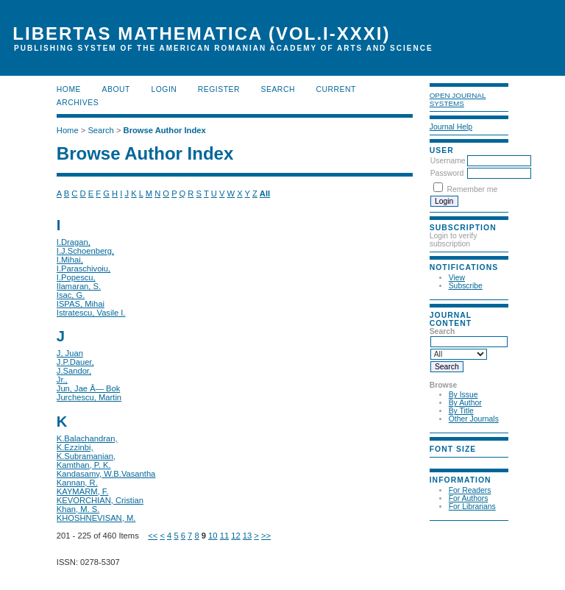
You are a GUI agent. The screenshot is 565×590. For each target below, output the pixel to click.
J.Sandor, (74, 370)
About (116, 89)
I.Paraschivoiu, (83, 268)
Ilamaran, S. (79, 286)
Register (219, 89)
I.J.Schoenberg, (85, 250)
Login (164, 89)
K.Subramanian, (86, 456)
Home (69, 89)
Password (447, 173)
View (457, 278)
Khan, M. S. (78, 509)
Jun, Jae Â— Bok (88, 388)
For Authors (468, 498)
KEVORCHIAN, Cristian (100, 500)
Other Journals (474, 419)
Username (448, 161)
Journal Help (451, 127)
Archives (78, 103)
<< (152, 535)
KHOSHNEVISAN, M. (96, 517)
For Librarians (472, 506)
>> (266, 535)
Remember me (472, 189)
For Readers (470, 490)
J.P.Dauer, (75, 362)
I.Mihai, (70, 259)
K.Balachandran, (87, 438)
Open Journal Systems (458, 99)
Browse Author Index (165, 130)
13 (247, 535)
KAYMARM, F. (83, 491)
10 (212, 535)
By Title (461, 411)
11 (224, 535)
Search (278, 89)
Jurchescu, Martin (89, 397)
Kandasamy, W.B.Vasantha (106, 473)
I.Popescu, (76, 277)
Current (335, 89)
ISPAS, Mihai (80, 303)
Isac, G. (71, 295)
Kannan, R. (77, 482)
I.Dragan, (73, 242)
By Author (465, 403)
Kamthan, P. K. (84, 465)
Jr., (62, 379)
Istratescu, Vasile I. (91, 312)
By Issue (463, 395)
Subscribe (466, 286)
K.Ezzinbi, (75, 447)
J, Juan (70, 353)
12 (235, 535)
